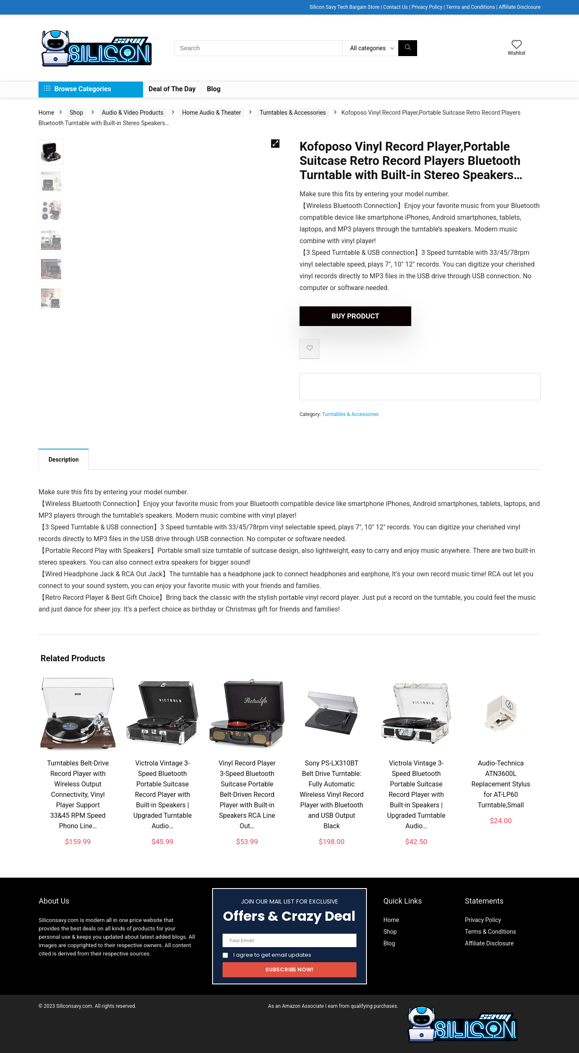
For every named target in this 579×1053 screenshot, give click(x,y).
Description (64, 459)
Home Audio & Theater (211, 112)
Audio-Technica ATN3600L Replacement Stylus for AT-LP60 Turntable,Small (500, 784)
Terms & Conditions (490, 931)
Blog (214, 89)
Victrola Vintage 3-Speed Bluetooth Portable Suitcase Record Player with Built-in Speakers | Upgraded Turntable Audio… (162, 794)
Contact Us (395, 7)
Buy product (347, 316)
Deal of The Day (172, 89)
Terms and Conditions (470, 7)
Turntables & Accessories (293, 112)
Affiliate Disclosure (520, 7)
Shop (76, 112)
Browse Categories (77, 89)
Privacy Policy (427, 7)
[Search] (407, 48)
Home (46, 112)
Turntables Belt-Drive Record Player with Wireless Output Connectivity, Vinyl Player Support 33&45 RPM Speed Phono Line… (78, 794)
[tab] (63, 459)
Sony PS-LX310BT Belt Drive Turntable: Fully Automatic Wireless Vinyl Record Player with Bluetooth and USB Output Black (332, 794)
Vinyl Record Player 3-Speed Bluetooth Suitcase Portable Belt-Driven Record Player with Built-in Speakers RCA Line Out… (246, 794)
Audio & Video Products (133, 112)
